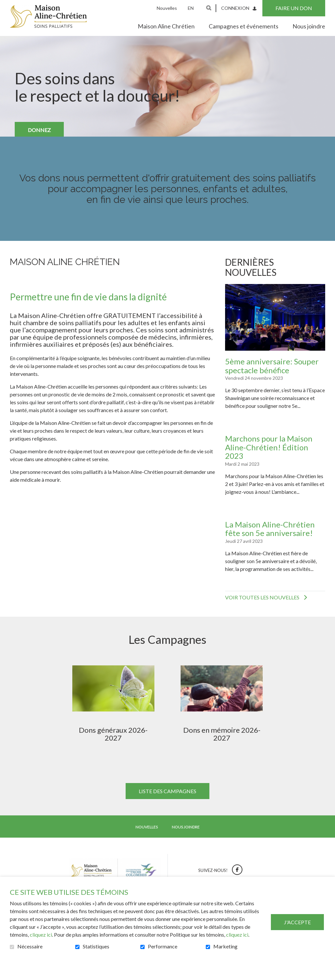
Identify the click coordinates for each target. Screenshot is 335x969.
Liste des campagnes (167, 801)
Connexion (235, 8)
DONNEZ (39, 140)
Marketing (225, 946)
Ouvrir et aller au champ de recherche (208, 7)
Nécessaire (30, 946)
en (191, 8)
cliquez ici (41, 934)
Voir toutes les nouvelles (262, 607)
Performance (162, 946)
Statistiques (96, 946)
